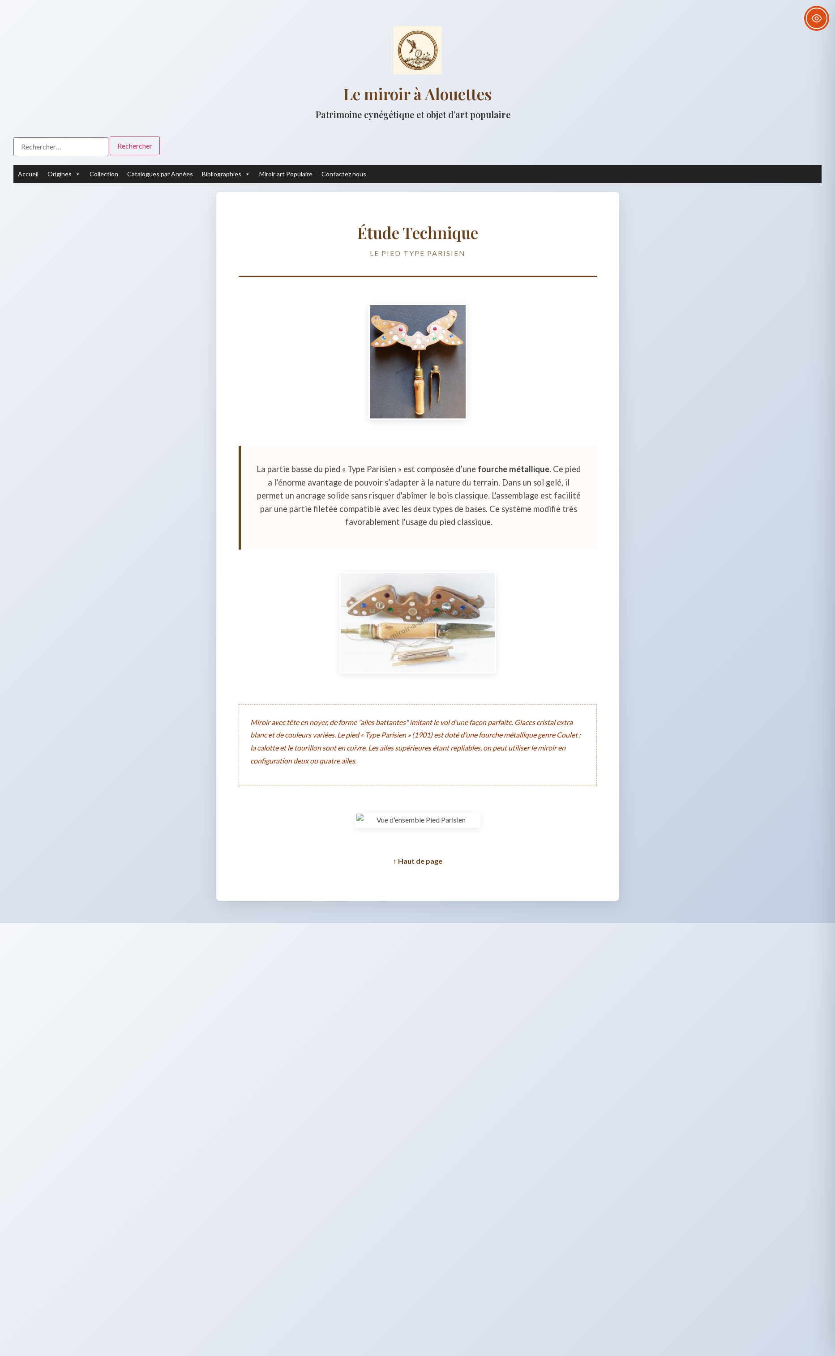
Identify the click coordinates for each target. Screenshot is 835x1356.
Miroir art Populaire (286, 174)
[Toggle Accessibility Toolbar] (816, 18)
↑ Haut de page (417, 861)
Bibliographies (226, 174)
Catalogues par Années (160, 174)
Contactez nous (343, 174)
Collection (104, 174)
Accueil (28, 174)
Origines (64, 174)
